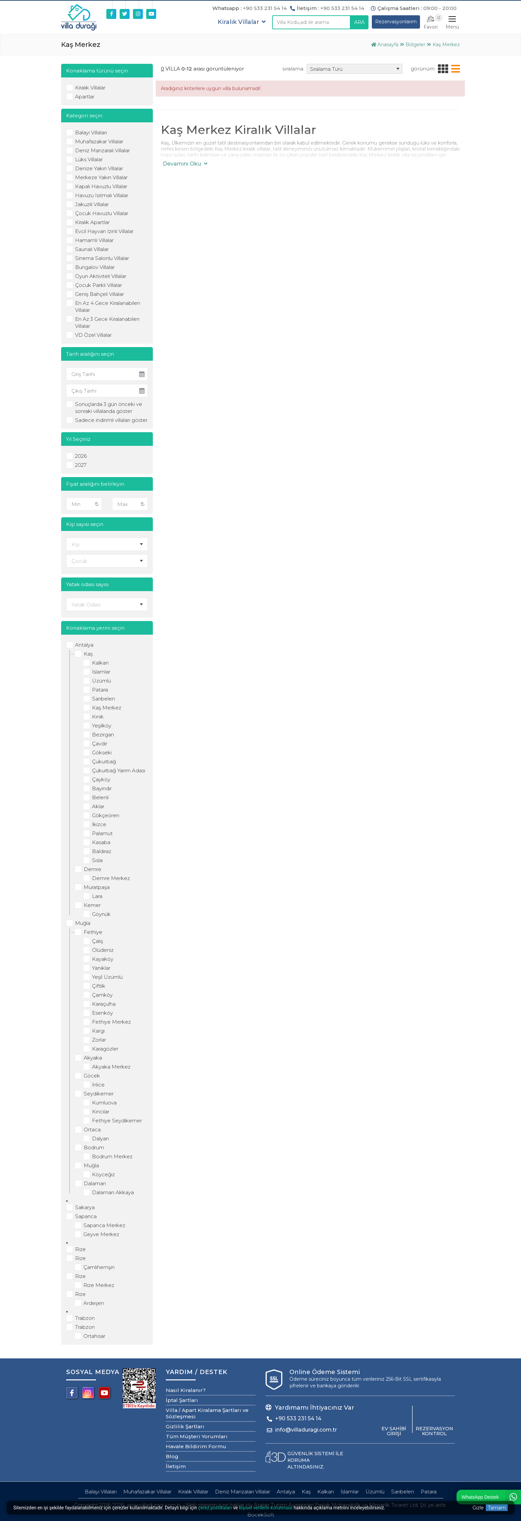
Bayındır (102, 788)
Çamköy (102, 995)
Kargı (98, 1031)
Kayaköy (102, 959)
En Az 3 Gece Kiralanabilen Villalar (107, 322)
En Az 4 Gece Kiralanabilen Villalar (107, 306)
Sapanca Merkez (104, 1225)
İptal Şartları (182, 1400)
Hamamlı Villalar (94, 240)
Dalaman (95, 1183)
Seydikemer (99, 1093)
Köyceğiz (103, 1174)
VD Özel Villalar (93, 335)
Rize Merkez (98, 1285)
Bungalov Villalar (95, 267)
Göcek (92, 1076)
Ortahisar (94, 1336)
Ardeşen (93, 1303)
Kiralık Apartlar (92, 222)
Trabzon (85, 1318)
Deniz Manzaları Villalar (242, 1491)
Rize (80, 1249)
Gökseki (102, 752)
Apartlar (84, 96)
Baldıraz (101, 851)
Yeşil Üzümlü (107, 977)
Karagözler (105, 1049)
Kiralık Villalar (90, 87)
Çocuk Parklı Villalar (98, 285)
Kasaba (101, 842)
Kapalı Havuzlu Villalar (101, 186)
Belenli (100, 797)
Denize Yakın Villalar (99, 168)
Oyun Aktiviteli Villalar (100, 276)
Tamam (497, 1508)
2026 (81, 456)
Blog (172, 1456)
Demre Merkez (111, 878)
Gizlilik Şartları (185, 1426)
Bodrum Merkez (112, 1156)
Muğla (82, 923)
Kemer (92, 905)
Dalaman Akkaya (113, 1192)
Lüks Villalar (89, 159)
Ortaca (92, 1129)
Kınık (98, 716)
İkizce (99, 824)
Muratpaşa (97, 887)
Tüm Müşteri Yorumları (197, 1436)
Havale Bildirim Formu (196, 1446)
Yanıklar (101, 968)
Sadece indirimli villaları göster (111, 420)
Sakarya (85, 1207)
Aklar (98, 806)
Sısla (97, 860)
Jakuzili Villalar (92, 204)
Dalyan (100, 1138)
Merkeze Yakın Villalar (101, 177)
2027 (80, 465)
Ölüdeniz (103, 950)
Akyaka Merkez (111, 1067)
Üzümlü (101, 681)
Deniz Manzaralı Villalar (102, 150)
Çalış (97, 941)
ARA (359, 22)
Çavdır (99, 743)
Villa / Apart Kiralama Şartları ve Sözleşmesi (207, 1413)
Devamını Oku (185, 164)
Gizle (478, 1508)
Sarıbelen (103, 699)
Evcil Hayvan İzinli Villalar (104, 231)
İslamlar (101, 672)
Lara (97, 896)
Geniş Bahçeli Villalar (99, 294)
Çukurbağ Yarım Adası (118, 770)
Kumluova (104, 1102)
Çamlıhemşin (99, 1267)
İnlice (98, 1084)
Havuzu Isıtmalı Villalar (101, 195)
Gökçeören (105, 815)
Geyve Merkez (101, 1234)
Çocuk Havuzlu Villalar (101, 213)
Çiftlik (98, 986)
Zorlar (99, 1040)
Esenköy (102, 1013)
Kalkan (100, 663)
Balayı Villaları (91, 132)
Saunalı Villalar (92, 249)
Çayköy (101, 779)
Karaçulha (104, 1004)
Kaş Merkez (106, 707)
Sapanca (86, 1216)
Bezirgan (103, 734)
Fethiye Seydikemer (117, 1120)
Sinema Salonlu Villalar (102, 258)
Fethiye (93, 932)
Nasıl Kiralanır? (186, 1390)
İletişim (176, 1466)
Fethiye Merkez (111, 1022)
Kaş (88, 654)
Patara (100, 690)
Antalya (84, 645)
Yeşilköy (101, 725)
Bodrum (94, 1147)
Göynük (101, 914)
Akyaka (93, 1058)
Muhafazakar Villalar (99, 141)
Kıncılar (100, 1111)
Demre (92, 869)
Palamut (102, 833)
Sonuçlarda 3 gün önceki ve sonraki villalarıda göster (108, 407)
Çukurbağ (104, 761)
